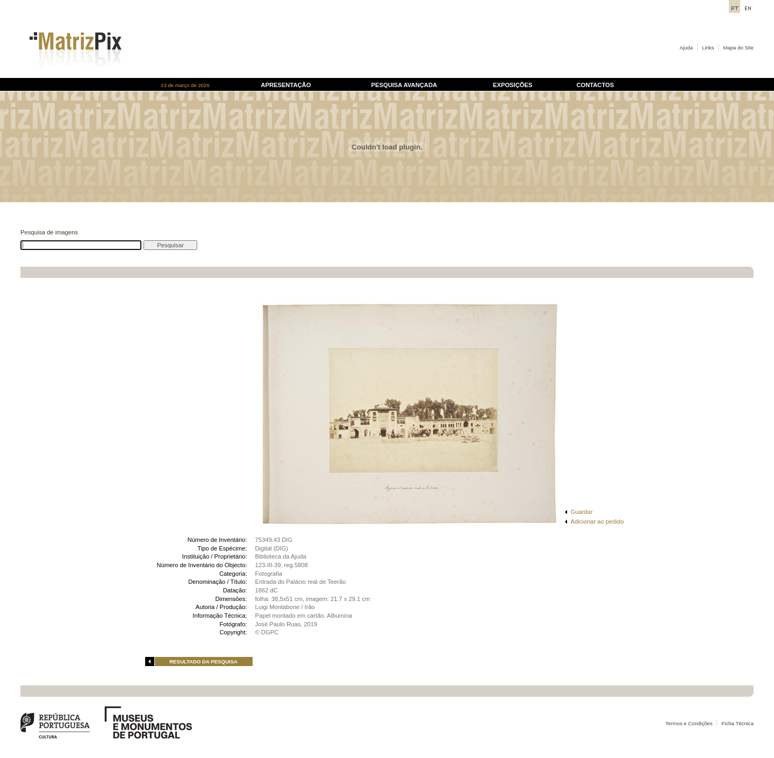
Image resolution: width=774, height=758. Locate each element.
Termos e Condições (688, 723)
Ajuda (686, 48)
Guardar (582, 512)
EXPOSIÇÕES (512, 85)
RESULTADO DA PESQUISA (203, 661)
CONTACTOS (595, 85)
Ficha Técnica (737, 723)
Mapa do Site (738, 48)
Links (708, 48)
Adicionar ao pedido (597, 521)
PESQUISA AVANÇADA (404, 85)
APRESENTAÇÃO (286, 85)
